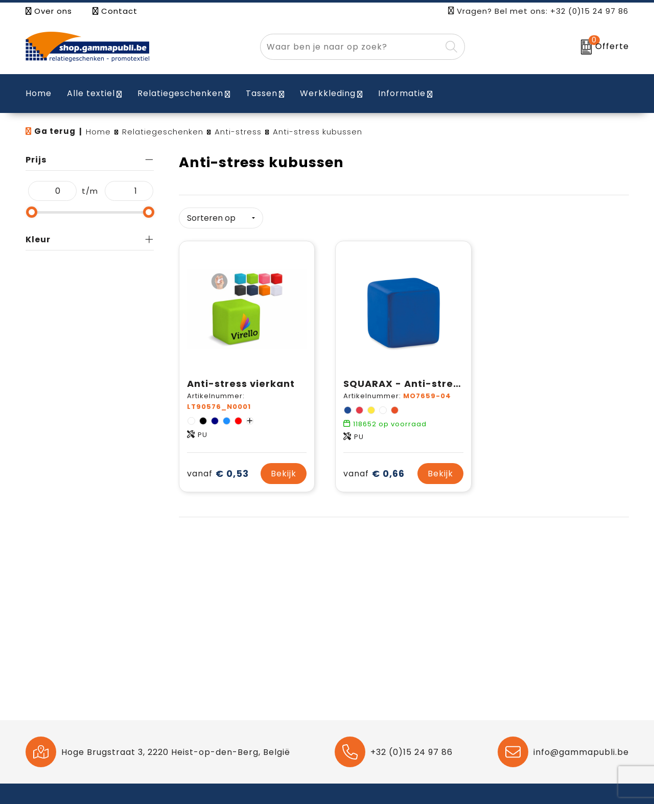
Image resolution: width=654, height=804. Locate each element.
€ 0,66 (374, 473)
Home (98, 131)
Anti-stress (238, 131)
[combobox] (351, 46)
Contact (114, 11)
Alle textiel (91, 93)
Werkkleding (328, 93)
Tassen (261, 93)
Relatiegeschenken (180, 93)
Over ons (49, 11)
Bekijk (283, 473)
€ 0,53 (218, 473)
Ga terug (55, 131)
